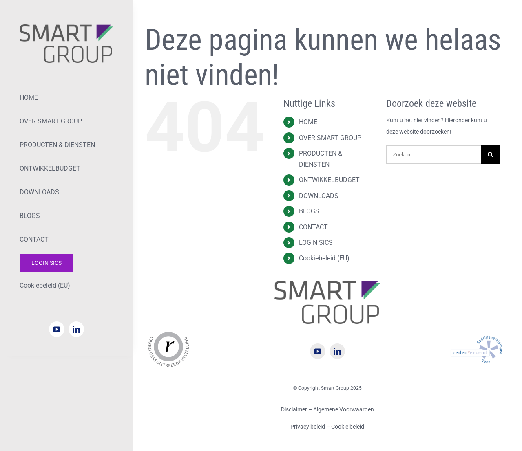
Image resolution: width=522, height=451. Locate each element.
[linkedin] (76, 329)
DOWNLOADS (318, 196)
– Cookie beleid (345, 426)
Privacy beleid (308, 426)
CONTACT (313, 227)
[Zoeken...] (433, 154)
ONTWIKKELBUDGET (329, 180)
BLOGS (309, 211)
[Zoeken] (490, 154)
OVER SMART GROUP (330, 138)
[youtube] (56, 329)
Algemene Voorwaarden (343, 409)
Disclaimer (294, 409)
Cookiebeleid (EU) (324, 258)
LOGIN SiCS (316, 242)
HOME (308, 122)
